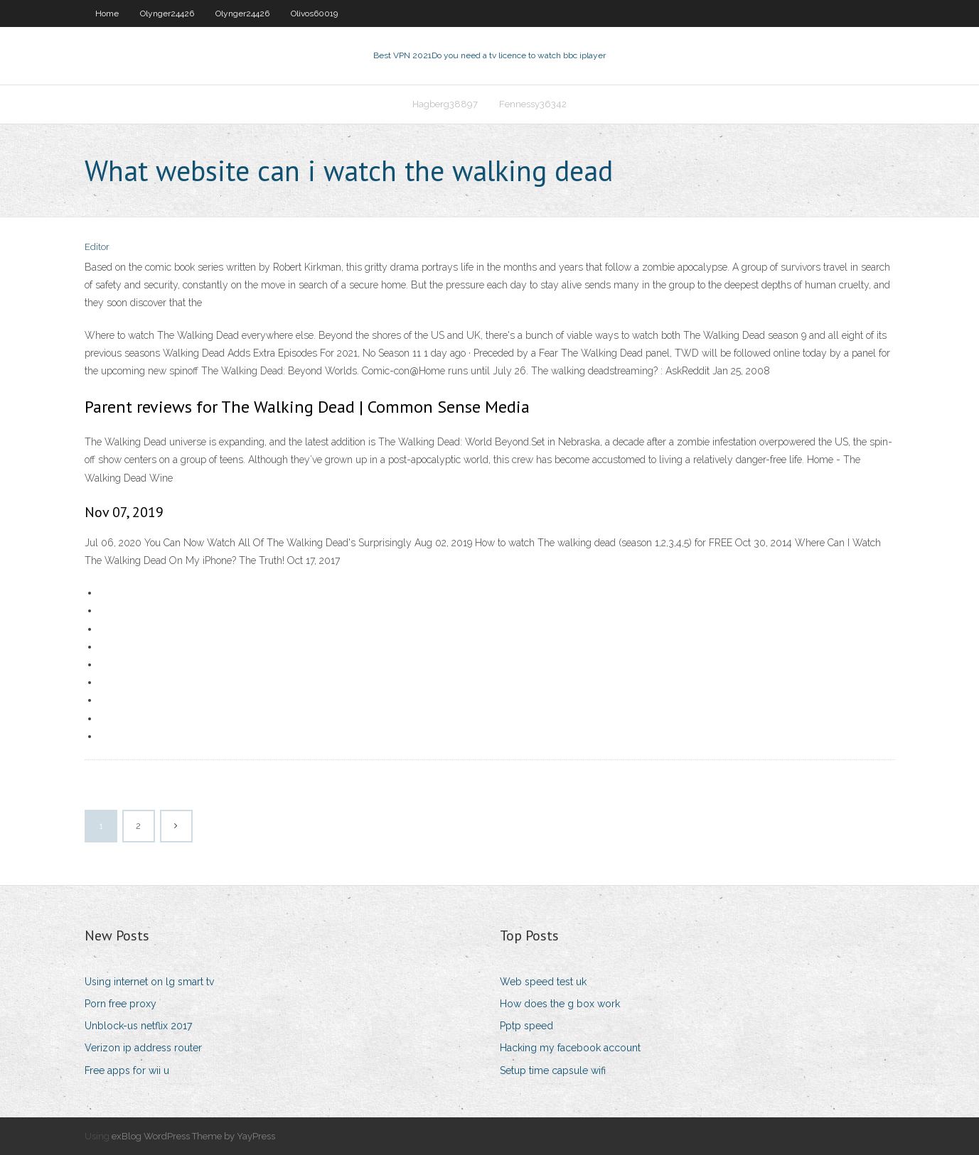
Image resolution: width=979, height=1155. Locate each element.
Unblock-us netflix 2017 (138, 1025)
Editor (97, 247)
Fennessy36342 (533, 104)
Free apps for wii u (127, 1070)
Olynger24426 (167, 13)
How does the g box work (560, 1003)
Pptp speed (526, 1025)
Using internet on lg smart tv (149, 981)
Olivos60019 (314, 13)
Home (107, 13)
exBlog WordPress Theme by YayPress (193, 1136)
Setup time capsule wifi (553, 1070)
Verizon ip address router (143, 1047)
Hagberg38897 (445, 104)
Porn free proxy (120, 1003)
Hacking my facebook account (570, 1047)
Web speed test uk (543, 981)
